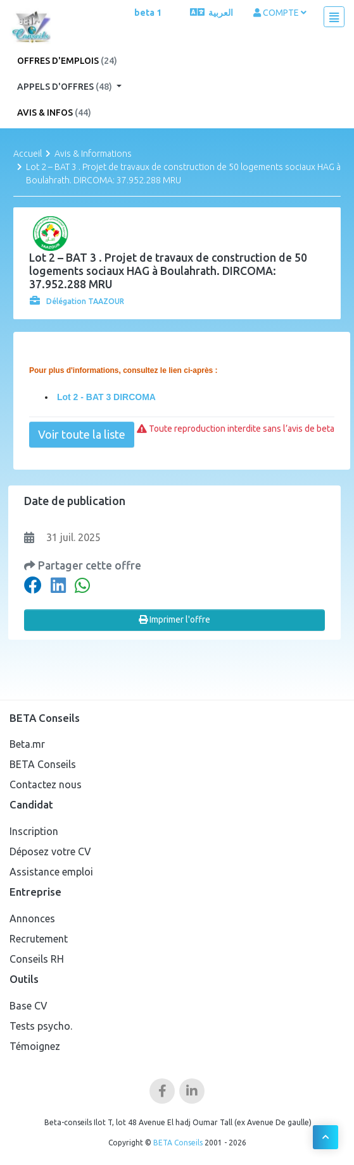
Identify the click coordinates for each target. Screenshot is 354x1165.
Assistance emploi (51, 871)
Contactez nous (45, 784)
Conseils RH (36, 959)
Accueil (27, 154)
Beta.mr (27, 744)
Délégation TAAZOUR (77, 301)
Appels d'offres (65, 87)
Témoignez (34, 1046)
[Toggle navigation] (334, 16)
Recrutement (38, 938)
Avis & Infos (54, 112)
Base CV (28, 1005)
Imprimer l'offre (174, 619)
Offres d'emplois (67, 61)
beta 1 (147, 13)
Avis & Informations (93, 154)
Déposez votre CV (50, 851)
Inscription (33, 831)
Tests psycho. (40, 1026)
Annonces (32, 918)
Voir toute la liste (81, 434)
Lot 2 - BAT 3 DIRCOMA (105, 397)
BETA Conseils (42, 764)
